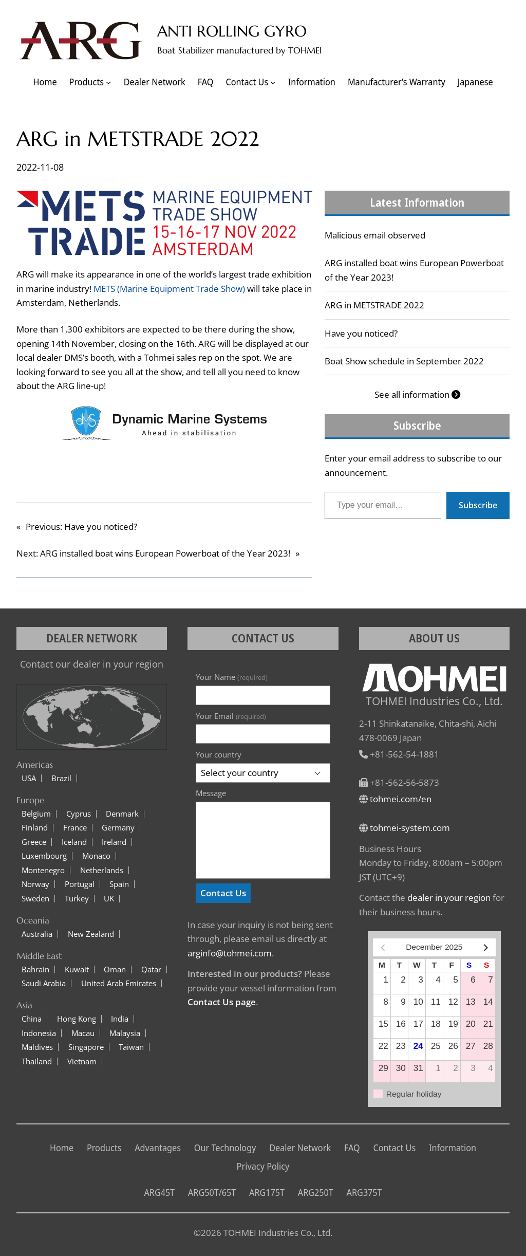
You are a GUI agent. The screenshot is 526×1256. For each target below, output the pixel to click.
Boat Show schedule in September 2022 (404, 361)
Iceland (74, 842)
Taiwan (131, 1047)
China (32, 1019)
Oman (115, 969)
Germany (118, 828)
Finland (35, 828)
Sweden (35, 898)
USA (29, 778)
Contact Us (223, 893)
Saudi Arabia (44, 983)
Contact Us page (221, 1002)
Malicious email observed (375, 235)
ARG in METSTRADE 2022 (374, 305)
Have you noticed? (361, 333)
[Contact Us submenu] (272, 82)
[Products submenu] (108, 82)
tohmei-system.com (410, 828)
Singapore (86, 1047)
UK (109, 898)
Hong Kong (76, 1019)
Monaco (96, 856)
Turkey (77, 898)
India (119, 1019)
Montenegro (43, 870)
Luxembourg (44, 856)
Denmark (122, 814)
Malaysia (124, 1033)
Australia (37, 934)
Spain (119, 884)
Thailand (37, 1061)
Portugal (80, 884)
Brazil (61, 778)
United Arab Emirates (118, 983)
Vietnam (82, 1061)
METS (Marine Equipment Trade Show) (169, 288)
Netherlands (101, 870)
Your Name (231, 676)
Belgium (36, 814)
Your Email (231, 716)
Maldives (37, 1047)
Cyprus (78, 814)
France (75, 828)
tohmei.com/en (400, 799)
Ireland (114, 842)
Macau (83, 1033)
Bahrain (35, 969)
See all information (417, 394)
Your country (218, 754)
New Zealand (91, 934)
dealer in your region (449, 897)
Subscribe (478, 505)
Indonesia (39, 1033)
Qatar (151, 969)
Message (211, 793)
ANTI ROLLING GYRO (232, 31)
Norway (35, 884)
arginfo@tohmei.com (229, 953)
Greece (34, 842)
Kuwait (77, 969)
